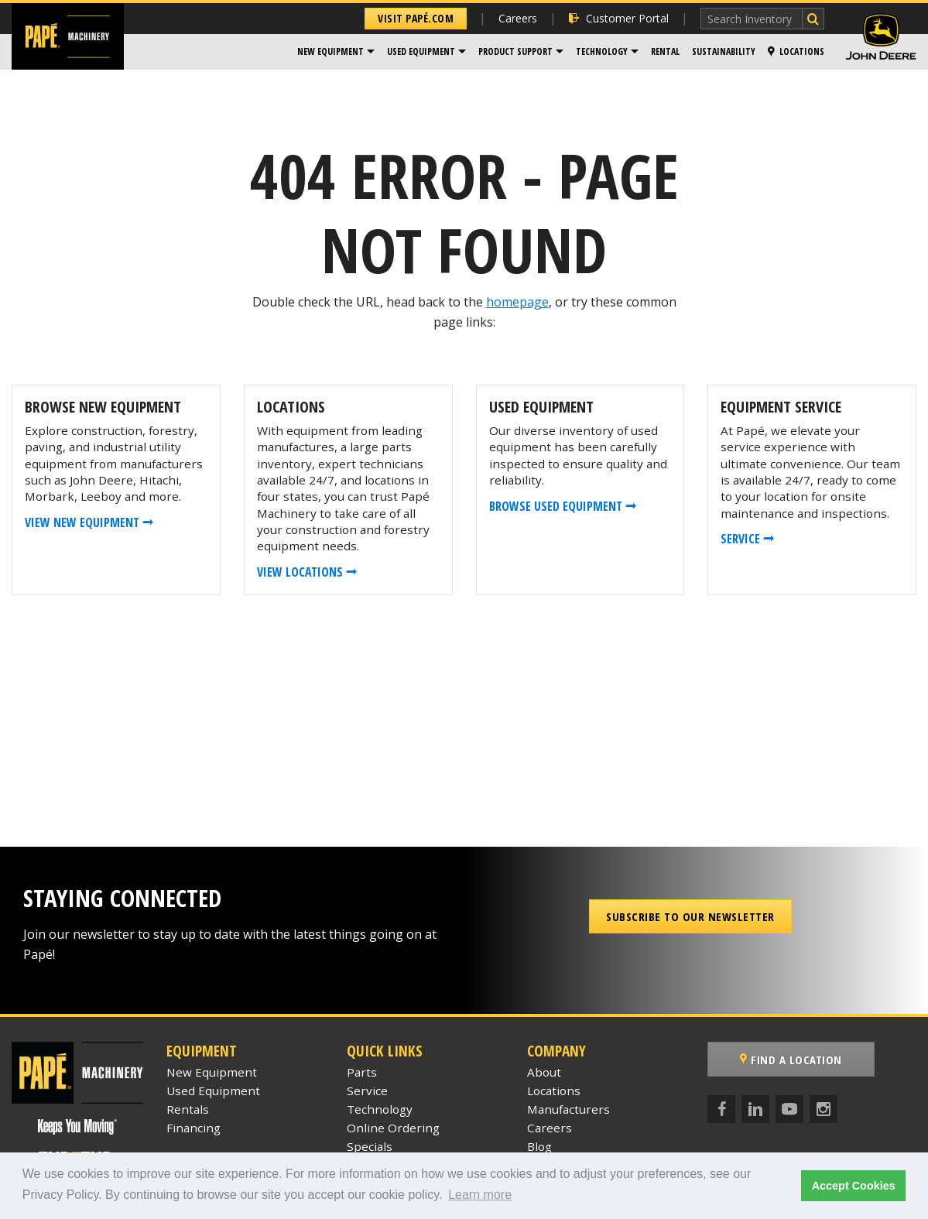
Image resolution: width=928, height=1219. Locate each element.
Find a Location (791, 1059)
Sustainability (723, 51)
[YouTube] (789, 1109)
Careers (517, 18)
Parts (362, 1072)
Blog (539, 1146)
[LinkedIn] (755, 1109)
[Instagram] (823, 1109)
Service (367, 1090)
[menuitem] (336, 52)
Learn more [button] (480, 1194)
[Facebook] (721, 1109)
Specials (369, 1146)
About (544, 1072)
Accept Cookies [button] (853, 1186)
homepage (517, 301)
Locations (796, 51)
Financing (193, 1127)
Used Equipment (421, 51)
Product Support (515, 51)
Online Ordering (393, 1127)
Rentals (187, 1109)
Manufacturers (568, 1109)
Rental (665, 51)
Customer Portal (619, 18)
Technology (602, 51)
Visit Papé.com (416, 18)
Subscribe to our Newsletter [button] (690, 916)
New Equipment (330, 51)
